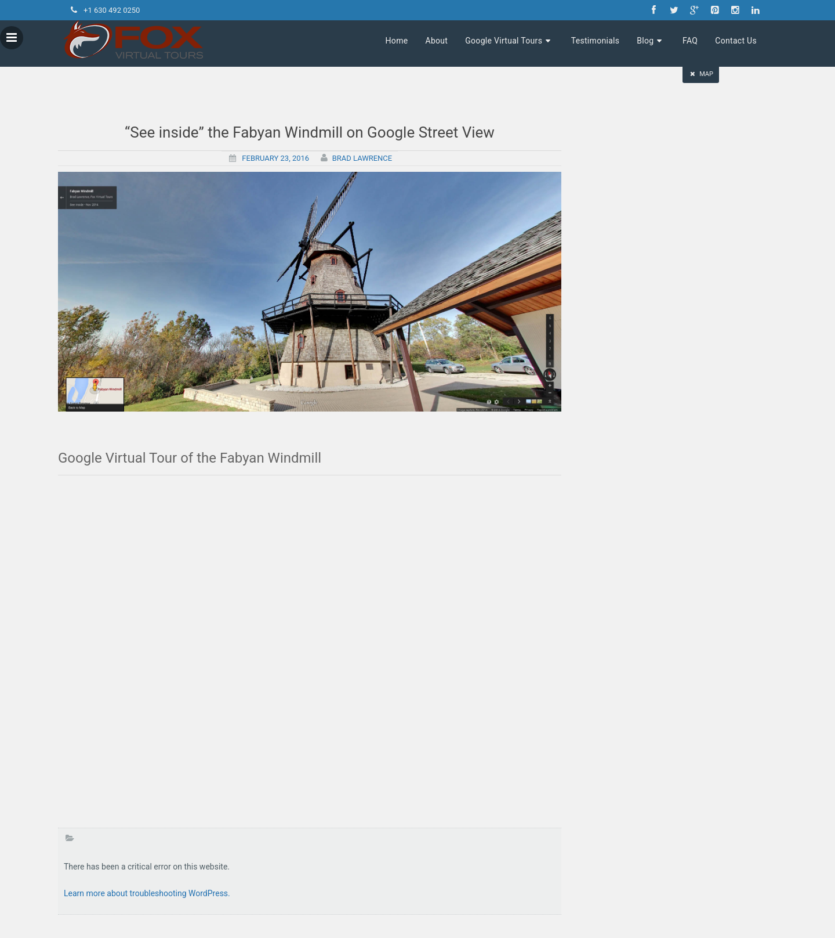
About (436, 40)
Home (397, 40)
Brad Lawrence (362, 158)
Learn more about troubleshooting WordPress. (147, 893)
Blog (651, 40)
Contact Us (736, 40)
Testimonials (595, 40)
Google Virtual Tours (509, 40)
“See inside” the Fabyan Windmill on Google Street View (310, 132)
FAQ (690, 40)
